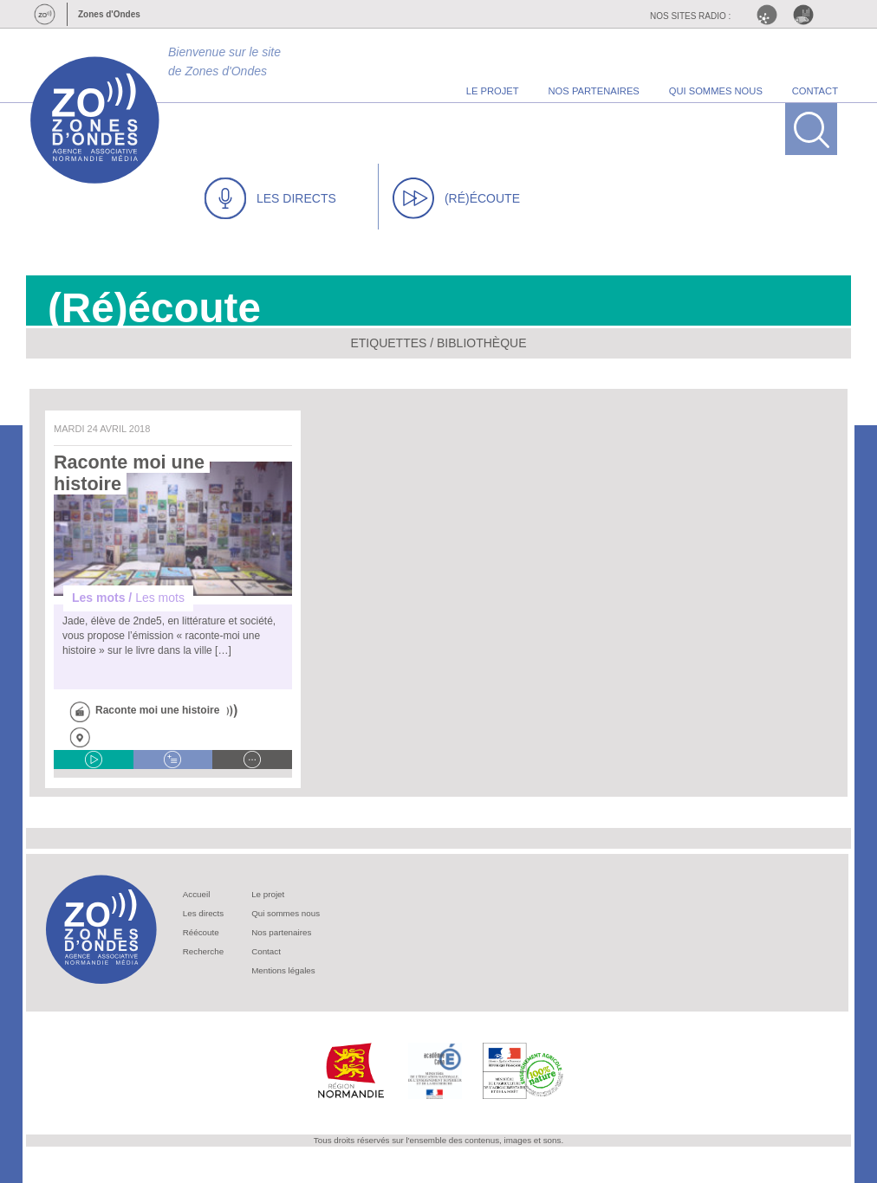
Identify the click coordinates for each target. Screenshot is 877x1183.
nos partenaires (594, 91)
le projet (492, 91)
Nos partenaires (281, 932)
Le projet (267, 894)
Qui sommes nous (285, 913)
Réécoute (201, 932)
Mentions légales (283, 970)
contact (815, 91)
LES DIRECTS (270, 198)
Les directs (203, 913)
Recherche (203, 951)
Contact (266, 951)
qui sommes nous (716, 91)
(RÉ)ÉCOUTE (456, 198)
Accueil (197, 894)
